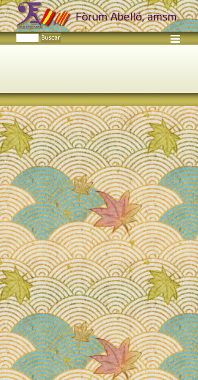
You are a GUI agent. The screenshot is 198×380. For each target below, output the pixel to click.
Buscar (50, 37)
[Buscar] (27, 38)
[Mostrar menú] (175, 39)
